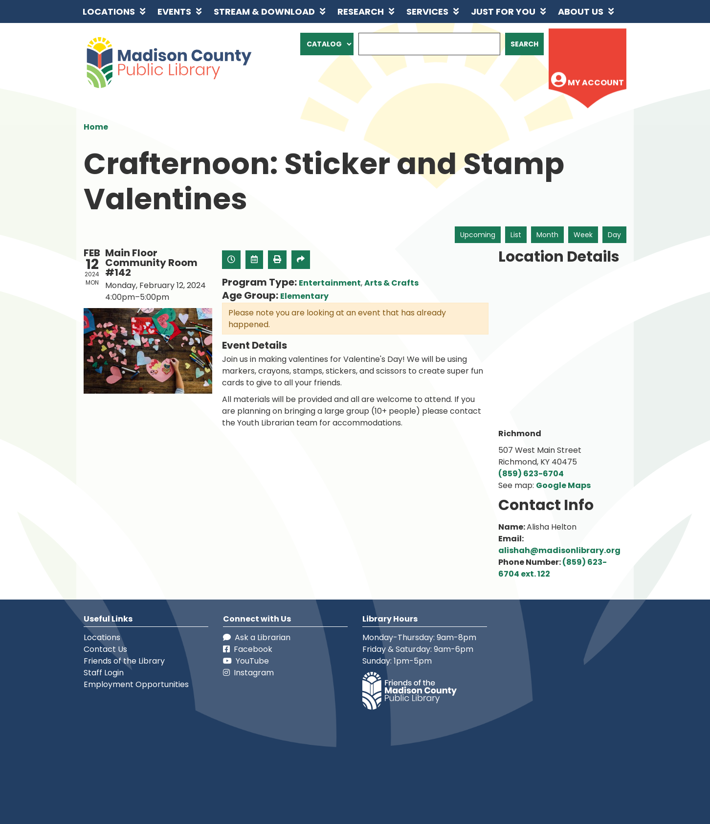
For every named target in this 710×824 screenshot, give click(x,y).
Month (547, 235)
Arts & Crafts (391, 283)
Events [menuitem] (174, 11)
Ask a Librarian (256, 637)
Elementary (304, 296)
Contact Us (105, 649)
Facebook (247, 649)
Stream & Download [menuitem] (264, 11)
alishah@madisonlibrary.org (559, 550)
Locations (102, 637)
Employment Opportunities (136, 684)
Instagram (248, 672)
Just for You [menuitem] (503, 11)
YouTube (246, 661)
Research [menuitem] (360, 11)
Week (583, 235)
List (515, 235)
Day (614, 235)
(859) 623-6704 (531, 473)
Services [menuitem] (427, 11)
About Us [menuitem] (580, 11)
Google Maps (563, 485)
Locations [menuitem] (109, 11)
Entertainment (330, 283)
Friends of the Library (124, 661)
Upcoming (477, 235)
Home (96, 127)
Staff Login (104, 672)
